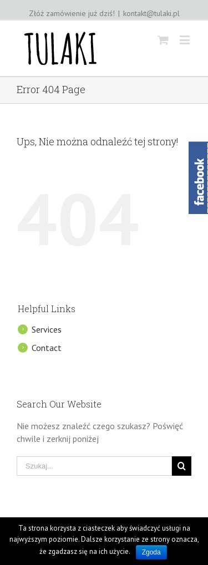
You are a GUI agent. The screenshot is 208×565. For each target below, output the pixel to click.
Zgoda (151, 552)
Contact (47, 347)
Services (47, 329)
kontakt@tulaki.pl (151, 13)
